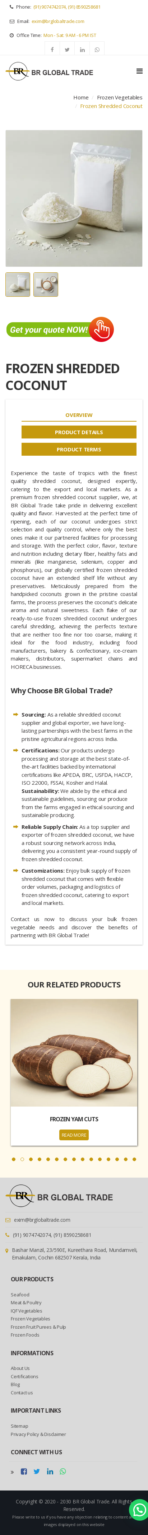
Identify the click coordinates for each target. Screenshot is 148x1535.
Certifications (24, 1376)
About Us (20, 1368)
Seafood (20, 1294)
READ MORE (74, 1135)
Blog (15, 1384)
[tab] (79, 414)
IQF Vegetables (26, 1311)
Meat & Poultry (26, 1302)
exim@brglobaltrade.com (58, 21)
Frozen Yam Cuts (74, 1118)
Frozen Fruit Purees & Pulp (38, 1327)
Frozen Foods (25, 1335)
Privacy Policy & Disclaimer (38, 1434)
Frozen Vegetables (120, 97)
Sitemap (19, 1426)
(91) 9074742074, (50, 7)
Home (80, 97)
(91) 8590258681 (84, 7)
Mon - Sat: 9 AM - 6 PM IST (69, 35)
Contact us (22, 1392)
